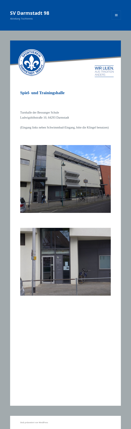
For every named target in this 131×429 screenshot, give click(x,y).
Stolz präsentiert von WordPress (34, 422)
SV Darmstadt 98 (29, 13)
